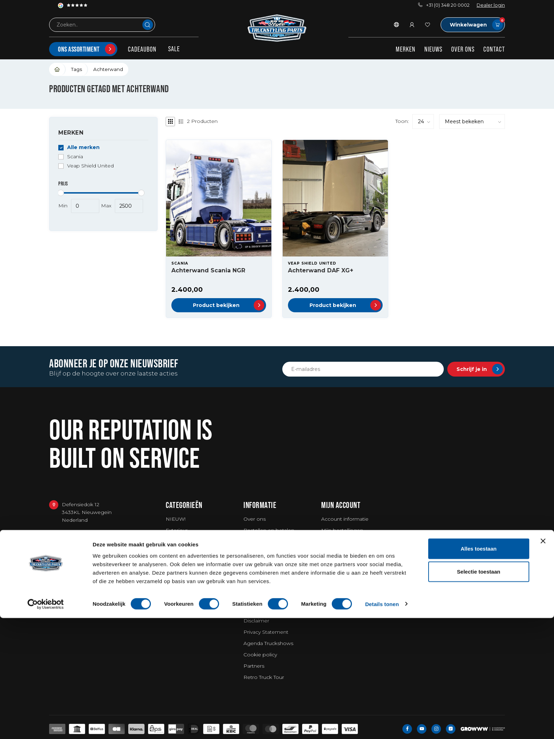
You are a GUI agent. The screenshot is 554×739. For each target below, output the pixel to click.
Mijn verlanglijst (339, 541)
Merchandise (182, 583)
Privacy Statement (265, 632)
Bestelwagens (183, 594)
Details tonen (382, 725)
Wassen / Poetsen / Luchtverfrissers (189, 568)
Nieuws (433, 49)
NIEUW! (175, 519)
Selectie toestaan (478, 693)
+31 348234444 (80, 552)
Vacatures (255, 598)
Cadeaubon (142, 49)
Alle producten (339, 564)
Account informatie (345, 519)
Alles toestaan (479, 670)
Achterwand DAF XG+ (320, 270)
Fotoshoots (257, 587)
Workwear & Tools (188, 553)
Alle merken (83, 147)
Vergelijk (331, 553)
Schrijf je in (479, 369)
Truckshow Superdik (268, 564)
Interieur (176, 541)
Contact (494, 49)
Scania (75, 156)
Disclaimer (256, 620)
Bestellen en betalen (268, 530)
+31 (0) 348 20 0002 (444, 5)
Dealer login (491, 5)
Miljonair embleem (266, 575)
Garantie (253, 553)
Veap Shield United (90, 166)
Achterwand (108, 69)
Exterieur (177, 530)
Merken (406, 49)
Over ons (463, 49)
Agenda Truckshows (268, 643)
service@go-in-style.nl (88, 568)
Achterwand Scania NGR (208, 270)
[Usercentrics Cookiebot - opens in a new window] (46, 725)
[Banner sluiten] (543, 662)
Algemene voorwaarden (273, 609)
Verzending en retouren (272, 541)
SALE (174, 49)
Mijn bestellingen (342, 530)
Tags (76, 69)
